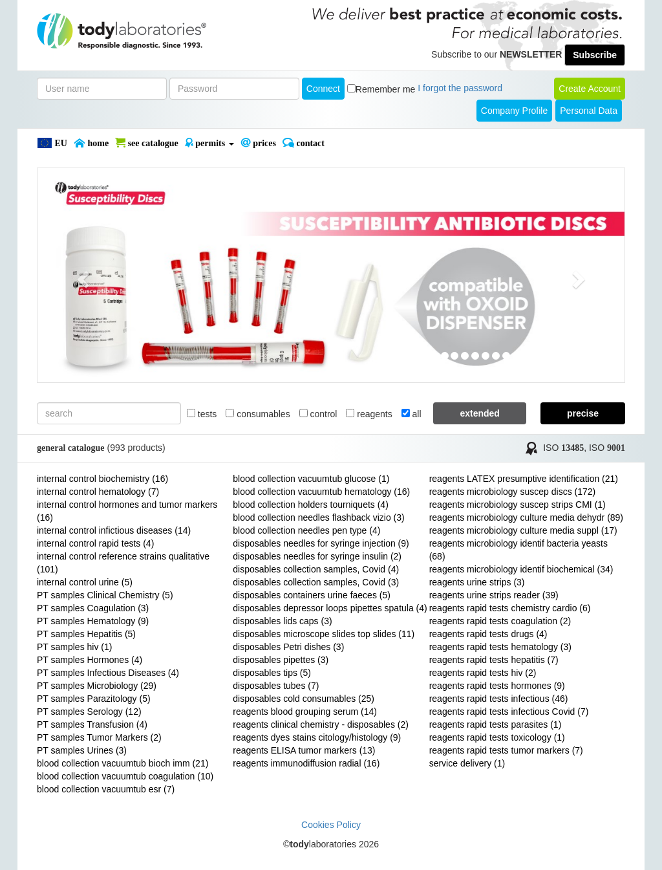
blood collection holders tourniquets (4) (310, 504)
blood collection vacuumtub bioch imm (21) (122, 763)
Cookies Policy (331, 825)
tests (202, 414)
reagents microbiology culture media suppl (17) (523, 530)
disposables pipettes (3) (280, 660)
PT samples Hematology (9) (93, 621)
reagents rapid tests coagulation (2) (500, 621)
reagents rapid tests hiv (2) (483, 673)
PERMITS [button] (209, 143)
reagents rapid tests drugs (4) (488, 634)
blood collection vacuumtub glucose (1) (311, 478)
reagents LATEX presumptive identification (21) (523, 478)
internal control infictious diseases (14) (114, 530)
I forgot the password (460, 88)
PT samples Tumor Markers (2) (99, 737)
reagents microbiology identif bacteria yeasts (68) (518, 549)
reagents (369, 414)
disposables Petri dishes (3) (288, 647)
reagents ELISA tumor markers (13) (304, 750)
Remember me (386, 89)
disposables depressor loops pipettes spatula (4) (330, 608)
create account (590, 88)
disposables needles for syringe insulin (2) (317, 556)
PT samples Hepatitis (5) (86, 634)
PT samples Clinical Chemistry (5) (105, 595)
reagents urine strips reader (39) (494, 595)
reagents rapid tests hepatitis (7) (494, 660)
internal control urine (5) (85, 582)
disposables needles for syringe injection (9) (321, 543)
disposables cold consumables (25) (303, 698)
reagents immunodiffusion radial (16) (306, 763)
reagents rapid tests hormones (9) (497, 685)
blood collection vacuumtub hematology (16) (321, 491)
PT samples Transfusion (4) (92, 724)
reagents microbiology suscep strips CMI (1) (517, 504)
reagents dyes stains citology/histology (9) (317, 737)
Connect (323, 88)
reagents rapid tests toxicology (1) (497, 737)
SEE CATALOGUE (146, 143)
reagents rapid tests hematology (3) (500, 647)
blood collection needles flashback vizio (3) (318, 517)
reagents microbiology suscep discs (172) (512, 491)
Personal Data (588, 110)
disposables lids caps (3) (282, 621)
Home (91, 143)
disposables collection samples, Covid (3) (316, 582)
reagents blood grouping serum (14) (305, 711)
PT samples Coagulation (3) (93, 608)
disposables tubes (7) (276, 685)
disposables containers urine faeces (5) (311, 595)
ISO (563, 447)
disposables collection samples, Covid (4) (316, 569)
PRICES (258, 143)
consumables (258, 414)
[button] (81, 275)
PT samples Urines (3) (82, 750)
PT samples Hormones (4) (89, 660)
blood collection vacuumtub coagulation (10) (125, 776)
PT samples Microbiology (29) (96, 685)
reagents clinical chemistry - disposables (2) (321, 724)
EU (52, 143)
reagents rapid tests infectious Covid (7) (509, 711)
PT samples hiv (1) (74, 647)
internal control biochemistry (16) (102, 478)
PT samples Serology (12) (89, 711)
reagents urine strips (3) (477, 582)
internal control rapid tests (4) (95, 543)
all (411, 414)
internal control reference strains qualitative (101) (123, 562)
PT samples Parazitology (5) (94, 698)
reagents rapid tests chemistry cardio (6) (510, 608)
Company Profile (514, 110)
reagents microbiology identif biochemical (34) (521, 569)
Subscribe (595, 55)
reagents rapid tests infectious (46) (498, 698)
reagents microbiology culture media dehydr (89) (526, 517)
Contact (304, 143)
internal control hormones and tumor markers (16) (127, 511)
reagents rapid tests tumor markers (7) (506, 750)
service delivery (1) (467, 763)
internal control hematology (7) (98, 491)
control (318, 414)
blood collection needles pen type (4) (306, 530)
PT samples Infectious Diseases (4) (108, 673)
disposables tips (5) (272, 673)
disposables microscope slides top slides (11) (323, 634)
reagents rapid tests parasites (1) (495, 724)
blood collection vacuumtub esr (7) (106, 789)
